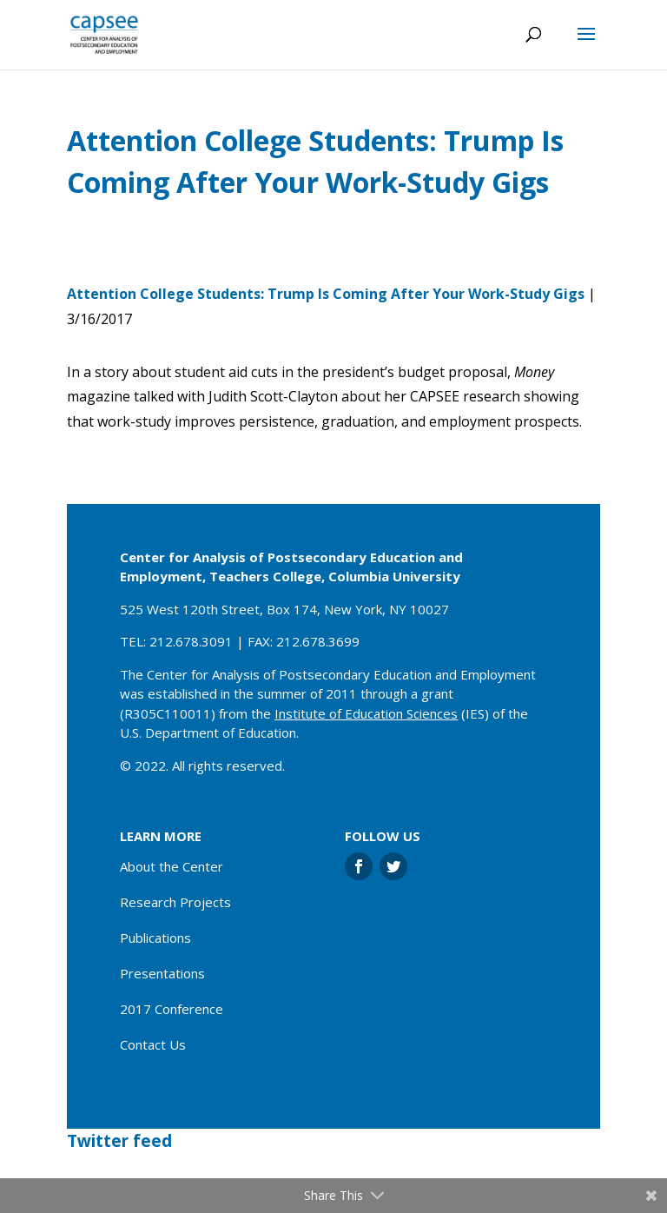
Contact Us (153, 1044)
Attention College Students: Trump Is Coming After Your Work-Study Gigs (325, 293)
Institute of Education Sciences (366, 713)
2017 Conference (171, 1008)
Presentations (162, 973)
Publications (155, 937)
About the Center (171, 866)
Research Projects (175, 902)
